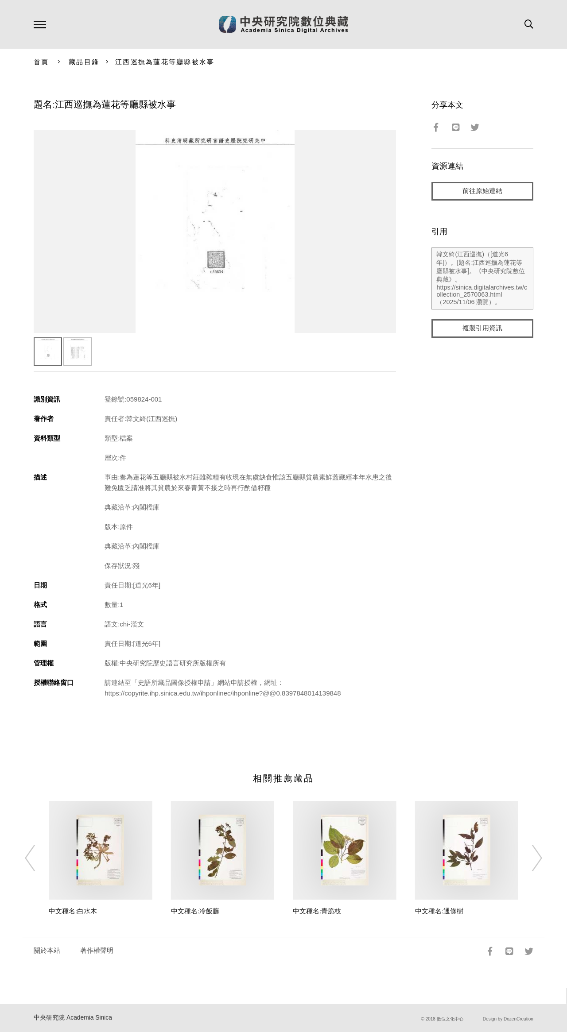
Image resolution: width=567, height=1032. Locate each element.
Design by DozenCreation (508, 1019)
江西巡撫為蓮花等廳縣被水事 (164, 62)
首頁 (41, 62)
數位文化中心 (450, 1019)
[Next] (529, 858)
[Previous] (38, 858)
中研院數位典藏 (283, 24)
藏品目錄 (84, 62)
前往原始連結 (482, 191)
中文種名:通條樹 (439, 911)
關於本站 (47, 950)
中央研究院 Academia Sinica (73, 1017)
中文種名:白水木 (73, 911)
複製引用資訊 (482, 328)
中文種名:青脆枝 (317, 911)
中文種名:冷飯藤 (195, 911)
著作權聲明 (96, 950)
